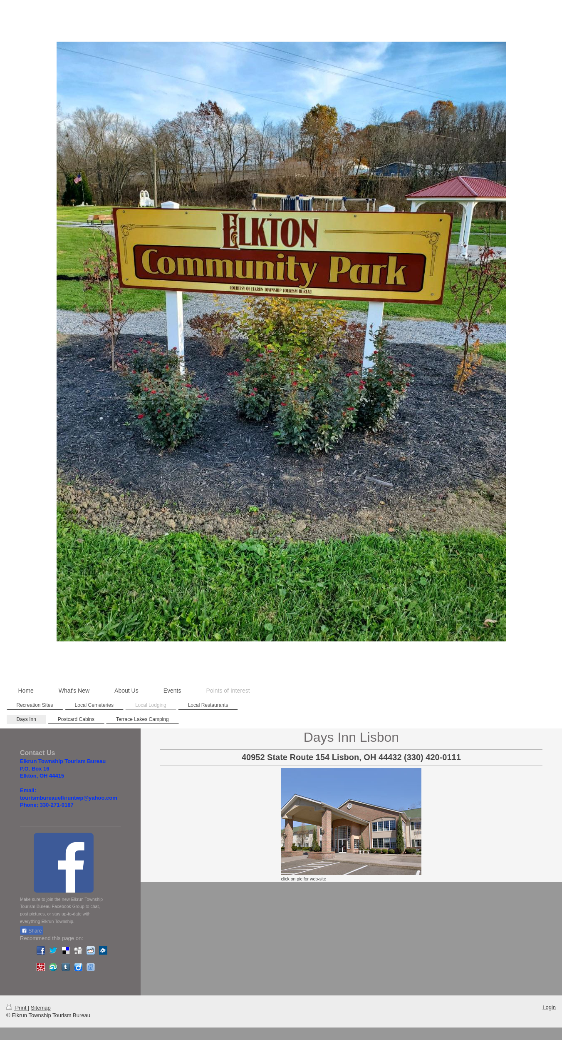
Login (549, 1007)
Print (17, 1008)
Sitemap (41, 1008)
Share (32, 931)
